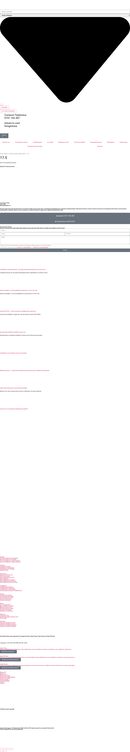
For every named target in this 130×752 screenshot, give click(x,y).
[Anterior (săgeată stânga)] (1, 751)
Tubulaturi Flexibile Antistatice (8, 625)
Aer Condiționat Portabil (6, 606)
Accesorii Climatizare (6, 609)
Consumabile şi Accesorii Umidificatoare (11, 590)
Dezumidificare (4, 578)
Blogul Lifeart (3, 674)
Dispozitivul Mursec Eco (6, 575)
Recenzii (2, 673)
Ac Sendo (50, 142)
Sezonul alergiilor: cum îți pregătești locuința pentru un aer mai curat (18, 290)
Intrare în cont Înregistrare (12, 125)
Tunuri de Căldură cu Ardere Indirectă (10, 562)
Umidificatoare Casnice (6, 587)
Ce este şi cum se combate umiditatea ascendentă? (14, 409)
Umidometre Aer (4, 615)
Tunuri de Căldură (79, 142)
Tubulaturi (3, 621)
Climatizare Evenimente (34, 146)
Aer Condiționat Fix (5, 605)
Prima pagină (4, 153)
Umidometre (123, 142)
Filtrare (2, 594)
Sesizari (2, 682)
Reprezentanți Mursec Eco (7, 577)
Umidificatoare (37, 142)
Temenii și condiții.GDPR (23, 247)
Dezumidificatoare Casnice (7, 580)
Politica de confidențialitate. (41, 247)
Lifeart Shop (3, 648)
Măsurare (2, 614)
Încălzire (2, 557)
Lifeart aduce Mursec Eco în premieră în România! (13, 388)
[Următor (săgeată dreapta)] (4, 751)
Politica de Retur (4, 679)
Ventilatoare (110, 142)
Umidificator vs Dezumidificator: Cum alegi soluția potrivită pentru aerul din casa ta (22, 269)
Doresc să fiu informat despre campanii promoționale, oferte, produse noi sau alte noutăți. (26, 245)
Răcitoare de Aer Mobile (6, 608)
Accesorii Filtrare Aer (6, 599)
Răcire (2, 603)
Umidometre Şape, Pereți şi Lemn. (9, 617)
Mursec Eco (6, 142)
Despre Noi (3, 672)
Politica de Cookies (5, 678)
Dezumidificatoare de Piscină (8, 581)
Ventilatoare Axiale (5, 566)
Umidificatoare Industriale (7, 588)
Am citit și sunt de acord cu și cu (25, 247)
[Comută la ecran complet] (4, 749)
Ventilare (2, 565)
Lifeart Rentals (4, 656)
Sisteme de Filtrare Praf (6, 597)
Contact (2, 683)
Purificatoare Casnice (6, 595)
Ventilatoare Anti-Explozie (7, 569)
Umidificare (3, 585)
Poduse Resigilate (5, 681)
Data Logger (3, 618)
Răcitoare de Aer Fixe (6, 607)
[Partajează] (8, 749)
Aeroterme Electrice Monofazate (9, 558)
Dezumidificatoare (96, 142)
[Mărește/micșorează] (1, 749)
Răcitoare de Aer (63, 142)
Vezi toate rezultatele (8, 111)
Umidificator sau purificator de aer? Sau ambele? (13, 353)
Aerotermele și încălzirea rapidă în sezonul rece (13, 332)
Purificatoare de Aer (21, 142)
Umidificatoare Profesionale (7, 589)
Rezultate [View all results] (4, 107)
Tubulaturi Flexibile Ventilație (8, 626)
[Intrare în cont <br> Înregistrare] (2, 123)
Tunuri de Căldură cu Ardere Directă (10, 560)
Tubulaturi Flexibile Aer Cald (7, 622)
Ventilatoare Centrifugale (7, 568)
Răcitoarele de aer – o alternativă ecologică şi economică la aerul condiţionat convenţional (24, 370)
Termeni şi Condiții (5, 676)
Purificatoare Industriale (6, 596)
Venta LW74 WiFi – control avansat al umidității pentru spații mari (18, 311)
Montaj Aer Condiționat (6, 611)
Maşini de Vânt (4, 570)
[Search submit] (1, 104)
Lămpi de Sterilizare (5, 600)
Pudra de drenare (5, 576)
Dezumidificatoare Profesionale (8, 582)
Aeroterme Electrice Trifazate (8, 559)
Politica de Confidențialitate (7, 677)
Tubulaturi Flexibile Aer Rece (7, 624)
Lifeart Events (4, 664)
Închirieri (99, 146)
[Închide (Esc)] (11, 749)
